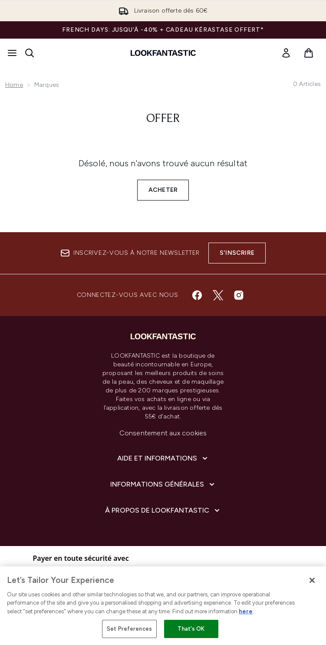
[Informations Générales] (163, 484)
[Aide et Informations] (163, 458)
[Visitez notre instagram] (238, 295)
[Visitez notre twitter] (217, 295)
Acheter (163, 190)
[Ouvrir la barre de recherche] (29, 53)
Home (14, 85)
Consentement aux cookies (163, 433)
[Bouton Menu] (12, 53)
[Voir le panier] (308, 53)
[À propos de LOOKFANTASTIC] (163, 510)
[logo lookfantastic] (163, 53)
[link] (286, 53)
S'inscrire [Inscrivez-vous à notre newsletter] (237, 253)
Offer (163, 119)
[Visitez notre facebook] (197, 295)
